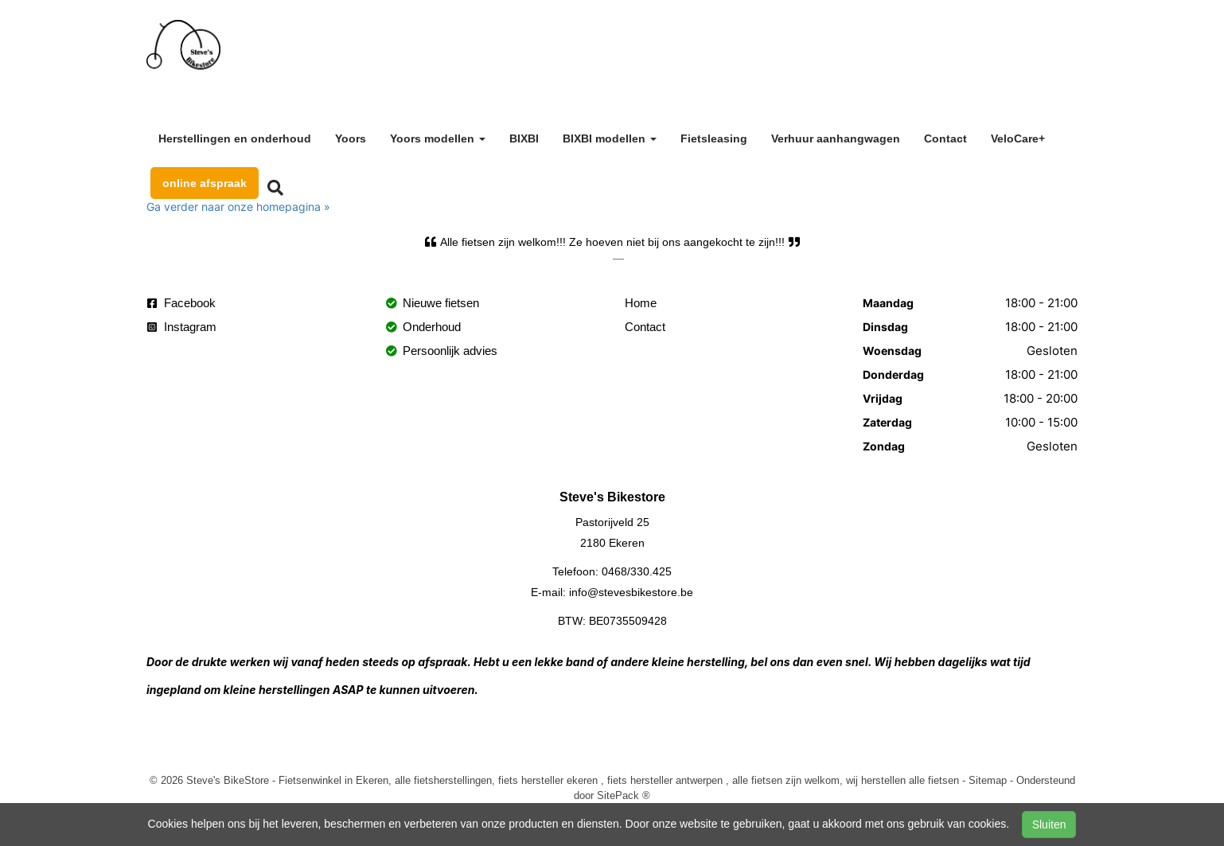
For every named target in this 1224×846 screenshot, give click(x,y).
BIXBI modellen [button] (610, 138)
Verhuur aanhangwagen (835, 138)
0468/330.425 (637, 571)
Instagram (181, 326)
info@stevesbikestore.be (631, 592)
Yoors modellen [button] (437, 138)
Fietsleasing (713, 138)
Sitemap (988, 780)
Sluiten (1049, 824)
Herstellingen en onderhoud (234, 138)
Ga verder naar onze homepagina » (238, 206)
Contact (945, 138)
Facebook (181, 303)
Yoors (350, 138)
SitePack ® (623, 795)
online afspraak (204, 183)
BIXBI (524, 138)
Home (641, 303)
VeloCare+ (1018, 138)
